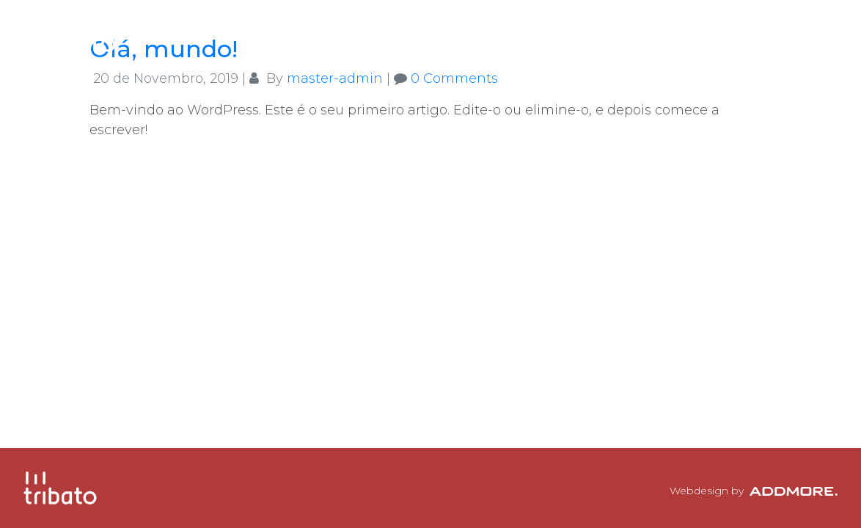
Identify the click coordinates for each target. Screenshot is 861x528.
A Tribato (499, 33)
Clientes (671, 33)
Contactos (771, 33)
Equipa (587, 33)
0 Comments (454, 78)
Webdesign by (754, 490)
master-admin (335, 78)
